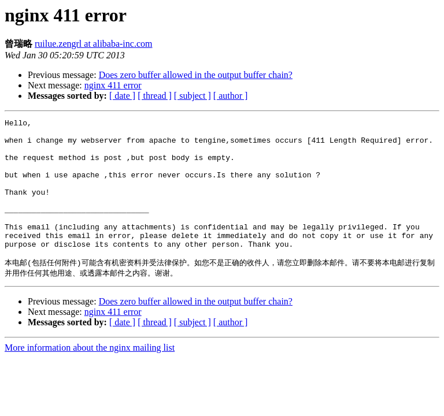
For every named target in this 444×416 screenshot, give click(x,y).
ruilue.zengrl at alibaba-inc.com (93, 44)
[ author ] (230, 96)
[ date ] (122, 96)
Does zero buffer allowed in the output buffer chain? (196, 75)
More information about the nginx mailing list (90, 376)
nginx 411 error (113, 85)
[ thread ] (155, 96)
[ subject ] (192, 96)
